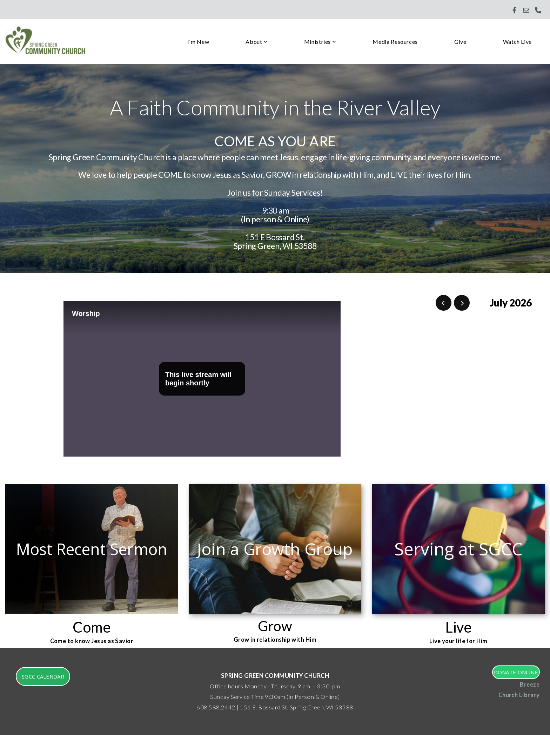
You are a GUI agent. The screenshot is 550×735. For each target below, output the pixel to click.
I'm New (198, 41)
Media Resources (395, 41)
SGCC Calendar (43, 676)
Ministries (320, 41)
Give (460, 41)
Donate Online (516, 672)
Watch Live (517, 41)
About (256, 41)
